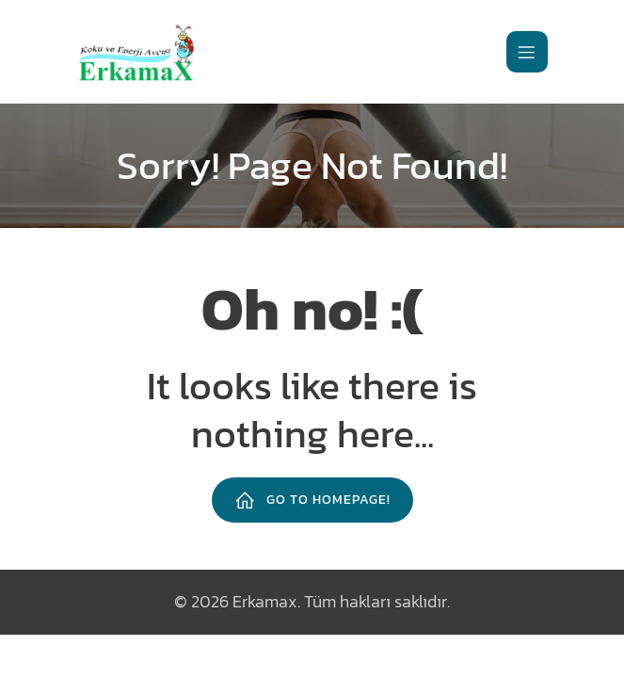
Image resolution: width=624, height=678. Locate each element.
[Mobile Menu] (527, 52)
